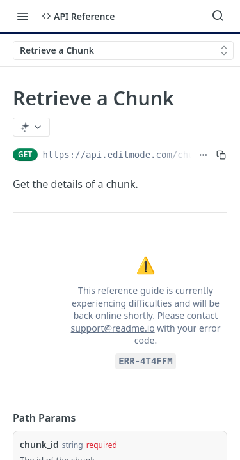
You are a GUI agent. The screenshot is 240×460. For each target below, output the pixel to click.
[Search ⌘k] (217, 16)
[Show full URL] (203, 154)
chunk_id (39, 444)
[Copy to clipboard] (221, 154)
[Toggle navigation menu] (22, 16)
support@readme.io (113, 328)
